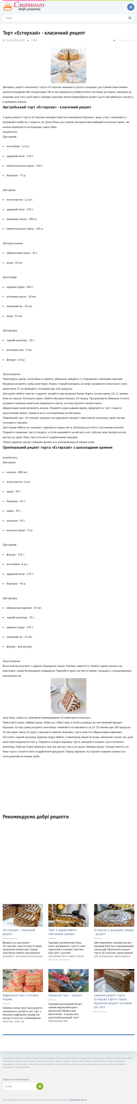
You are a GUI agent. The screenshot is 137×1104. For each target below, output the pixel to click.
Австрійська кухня (10, 938)
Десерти (52, 938)
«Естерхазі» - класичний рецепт (19, 932)
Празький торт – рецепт (65, 995)
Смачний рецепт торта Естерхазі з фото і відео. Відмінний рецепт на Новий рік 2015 (113, 1001)
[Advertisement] (68, 784)
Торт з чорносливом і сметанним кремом (62, 932)
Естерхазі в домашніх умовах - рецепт (114, 932)
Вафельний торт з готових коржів (21, 997)
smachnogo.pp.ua (78, 1099)
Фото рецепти (100, 1011)
